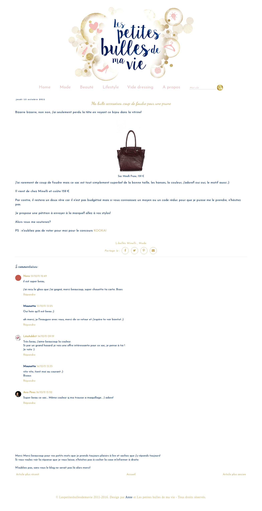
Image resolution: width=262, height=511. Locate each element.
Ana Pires (29, 392)
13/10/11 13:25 (45, 306)
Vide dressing (140, 87)
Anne (129, 497)
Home (44, 87)
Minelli (131, 243)
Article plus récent (27, 474)
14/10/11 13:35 (44, 366)
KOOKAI (100, 230)
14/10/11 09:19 (46, 336)
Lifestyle (111, 87)
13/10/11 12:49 (39, 276)
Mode (65, 87)
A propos (171, 87)
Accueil (131, 474)
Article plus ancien (234, 474)
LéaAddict (30, 336)
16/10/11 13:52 (44, 392)
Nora (26, 276)
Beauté (86, 87)
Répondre (29, 294)
